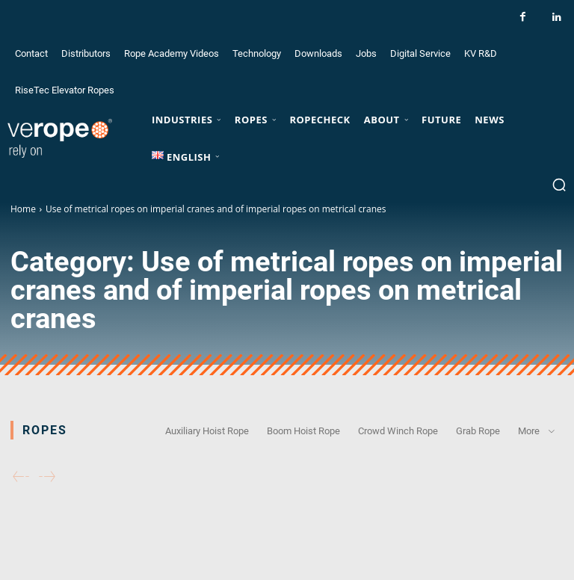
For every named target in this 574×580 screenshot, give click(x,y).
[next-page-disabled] (47, 477)
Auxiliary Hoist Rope (207, 430)
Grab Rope (478, 430)
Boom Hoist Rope (303, 430)
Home (23, 209)
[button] (559, 184)
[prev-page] (20, 477)
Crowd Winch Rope (398, 430)
